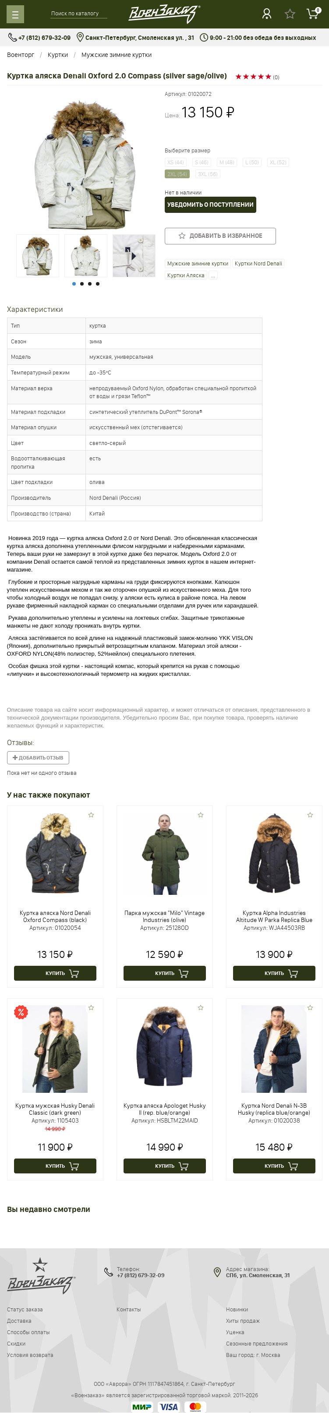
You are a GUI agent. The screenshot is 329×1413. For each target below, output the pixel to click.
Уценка (235, 1331)
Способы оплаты (28, 1331)
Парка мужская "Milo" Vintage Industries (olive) (164, 916)
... (213, 275)
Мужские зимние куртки (116, 54)
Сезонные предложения (257, 1343)
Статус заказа (25, 1309)
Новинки (237, 1309)
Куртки (58, 54)
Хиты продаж (243, 1320)
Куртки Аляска (186, 275)
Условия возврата (30, 1354)
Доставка (19, 1320)
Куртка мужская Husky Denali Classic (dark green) (55, 1109)
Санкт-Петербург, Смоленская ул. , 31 (135, 38)
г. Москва (268, 1354)
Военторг (20, 54)
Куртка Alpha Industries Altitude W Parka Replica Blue (274, 916)
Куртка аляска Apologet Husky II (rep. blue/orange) (164, 1109)
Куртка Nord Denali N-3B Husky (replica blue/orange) (274, 1109)
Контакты (129, 1309)
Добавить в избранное (220, 236)
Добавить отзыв (38, 758)
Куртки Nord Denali (258, 263)
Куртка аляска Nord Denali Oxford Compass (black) (55, 916)
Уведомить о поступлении (210, 204)
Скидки (16, 1343)
